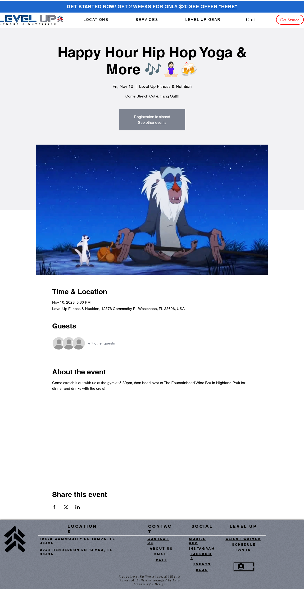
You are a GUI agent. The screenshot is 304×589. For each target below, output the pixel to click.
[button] (147, 20)
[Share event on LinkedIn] (77, 507)
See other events (152, 122)
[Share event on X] (66, 507)
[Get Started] (290, 20)
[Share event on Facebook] (54, 507)
